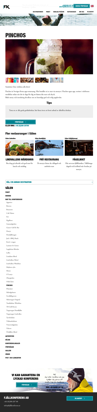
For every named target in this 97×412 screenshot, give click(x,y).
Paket (7, 192)
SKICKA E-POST (56, 390)
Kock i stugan (11, 242)
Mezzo (8, 271)
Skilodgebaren (11, 292)
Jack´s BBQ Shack (12, 238)
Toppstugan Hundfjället (14, 310)
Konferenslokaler (12, 343)
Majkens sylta (10, 267)
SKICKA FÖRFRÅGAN (81, 6)
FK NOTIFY (80, 398)
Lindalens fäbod (11, 256)
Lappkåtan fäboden (12, 249)
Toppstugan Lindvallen (13, 314)
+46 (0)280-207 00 (11, 402)
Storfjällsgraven (11, 296)
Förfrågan (20, 122)
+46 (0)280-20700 (22, 125)
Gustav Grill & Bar (12, 228)
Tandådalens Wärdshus (13, 303)
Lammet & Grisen (12, 246)
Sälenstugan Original (13, 300)
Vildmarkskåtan (11, 321)
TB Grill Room (11, 307)
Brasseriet (9, 210)
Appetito (9, 202)
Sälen (9, 188)
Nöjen (7, 340)
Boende (8, 196)
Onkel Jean (10, 282)
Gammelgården (11, 224)
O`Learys (9, 274)
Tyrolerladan (10, 318)
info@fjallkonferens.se (66, 6)
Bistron (8, 206)
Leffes (8, 253)
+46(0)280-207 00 (67, 5)
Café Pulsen (10, 213)
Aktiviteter (9, 336)
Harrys (8, 231)
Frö (7, 217)
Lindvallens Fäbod (12, 260)
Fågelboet (9, 220)
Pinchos (9, 285)
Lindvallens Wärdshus (13, 264)
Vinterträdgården (12, 325)
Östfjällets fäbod (11, 332)
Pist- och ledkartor (13, 358)
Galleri (8, 351)
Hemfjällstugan (11, 235)
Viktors (8, 328)
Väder (7, 354)
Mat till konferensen (13, 199)
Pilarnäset (9, 289)
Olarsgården (10, 278)
